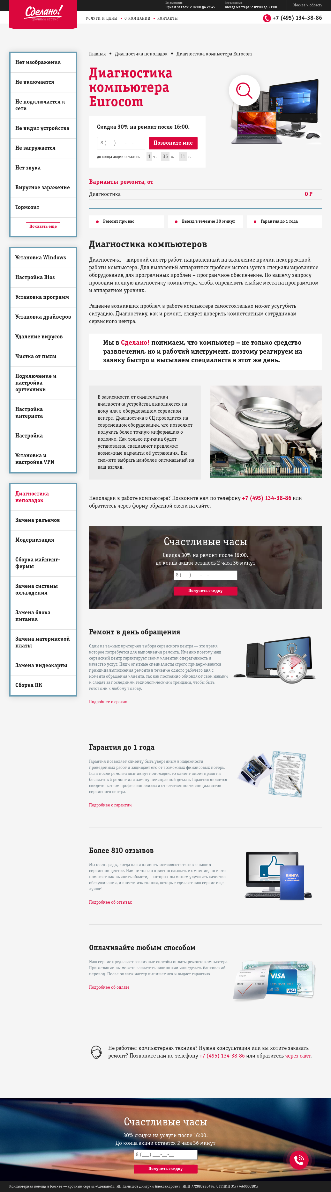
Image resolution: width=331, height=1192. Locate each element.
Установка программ (42, 297)
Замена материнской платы (42, 643)
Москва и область (307, 5)
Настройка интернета (29, 413)
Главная (97, 54)
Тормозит (27, 207)
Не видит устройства (42, 128)
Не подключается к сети (40, 105)
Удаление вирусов (39, 337)
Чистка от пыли (35, 356)
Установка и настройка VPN (34, 459)
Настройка (29, 436)
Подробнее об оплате (109, 988)
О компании (137, 18)
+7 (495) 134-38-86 (297, 18)
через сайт (297, 1056)
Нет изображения (38, 62)
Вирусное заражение (42, 188)
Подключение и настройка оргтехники (35, 383)
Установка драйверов (43, 317)
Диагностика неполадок (32, 497)
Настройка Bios (35, 277)
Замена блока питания (32, 616)
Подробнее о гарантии (110, 805)
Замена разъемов (37, 520)
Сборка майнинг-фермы (37, 563)
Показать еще (43, 227)
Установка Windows (40, 258)
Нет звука (28, 168)
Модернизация (34, 540)
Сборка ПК (28, 685)
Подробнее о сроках (108, 702)
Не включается (34, 82)
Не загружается (35, 148)
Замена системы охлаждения (36, 590)
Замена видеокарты (41, 665)
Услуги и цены (102, 18)
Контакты (167, 18)
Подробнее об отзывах (110, 902)
